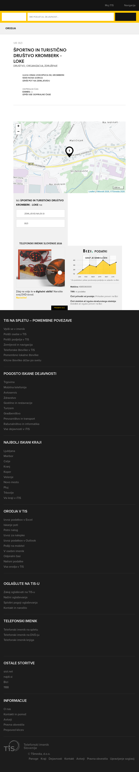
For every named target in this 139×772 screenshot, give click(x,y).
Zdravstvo (10, 398)
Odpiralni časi (12, 556)
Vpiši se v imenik (14, 329)
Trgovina (9, 382)
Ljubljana (9, 451)
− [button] (18, 132)
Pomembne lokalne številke (21, 355)
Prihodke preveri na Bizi (106, 296)
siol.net (8, 671)
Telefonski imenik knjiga (19, 640)
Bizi (26, 223)
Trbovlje (9, 493)
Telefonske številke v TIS (19, 350)
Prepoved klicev (14, 730)
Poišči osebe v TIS (15, 334)
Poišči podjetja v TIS (16, 339)
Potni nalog (11, 530)
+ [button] (18, 126)
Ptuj (6, 487)
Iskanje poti (11, 525)
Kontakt (69, 759)
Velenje (8, 477)
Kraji (43, 759)
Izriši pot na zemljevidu (36, 80)
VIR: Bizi (17, 43)
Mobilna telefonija (15, 387)
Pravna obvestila (14, 724)
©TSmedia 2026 (117, 191)
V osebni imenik (14, 551)
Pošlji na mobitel (14, 546)
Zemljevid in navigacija (18, 345)
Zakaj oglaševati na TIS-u (19, 592)
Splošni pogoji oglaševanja (20, 602)
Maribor (8, 456)
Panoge (33, 759)
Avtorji (8, 719)
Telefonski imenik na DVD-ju (21, 635)
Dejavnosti (55, 759)
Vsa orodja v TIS (14, 567)
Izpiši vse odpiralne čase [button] (36, 94)
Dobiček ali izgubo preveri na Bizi (86, 303)
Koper (7, 472)
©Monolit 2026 (102, 191)
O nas (7, 709)
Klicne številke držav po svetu (22, 360)
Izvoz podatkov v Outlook (20, 540)
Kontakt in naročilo (15, 608)
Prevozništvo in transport (19, 419)
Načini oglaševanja (15, 597)
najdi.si (8, 677)
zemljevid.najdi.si (34, 213)
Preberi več (59, 307)
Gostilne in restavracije (18, 403)
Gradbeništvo (12, 413)
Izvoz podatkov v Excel (18, 520)
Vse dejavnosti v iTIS (17, 429)
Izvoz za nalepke (14, 535)
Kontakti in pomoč (15, 714)
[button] (10, 5)
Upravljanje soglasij (122, 759)
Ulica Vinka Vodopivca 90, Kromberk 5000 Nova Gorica (43, 76)
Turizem (9, 408)
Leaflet (92, 191)
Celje (7, 461)
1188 (6, 687)
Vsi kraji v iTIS (12, 498)
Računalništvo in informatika (21, 424)
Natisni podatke (13, 561)
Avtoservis (10, 392)
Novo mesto (11, 482)
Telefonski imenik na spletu (21, 629)
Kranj (7, 466)
